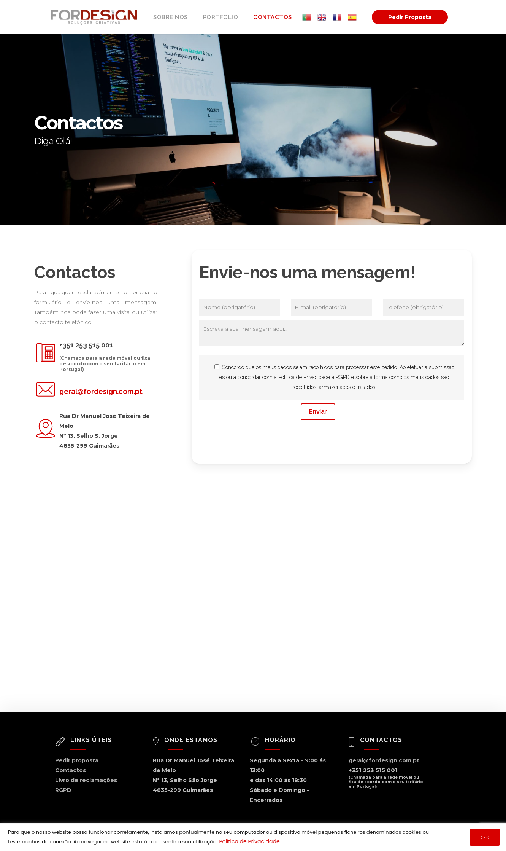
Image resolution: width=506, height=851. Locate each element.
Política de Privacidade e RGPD (314, 377)
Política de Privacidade (249, 841)
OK (485, 837)
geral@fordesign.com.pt (101, 391)
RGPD (63, 790)
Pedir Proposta (409, 17)
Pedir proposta (76, 760)
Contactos (70, 770)
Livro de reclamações (86, 780)
